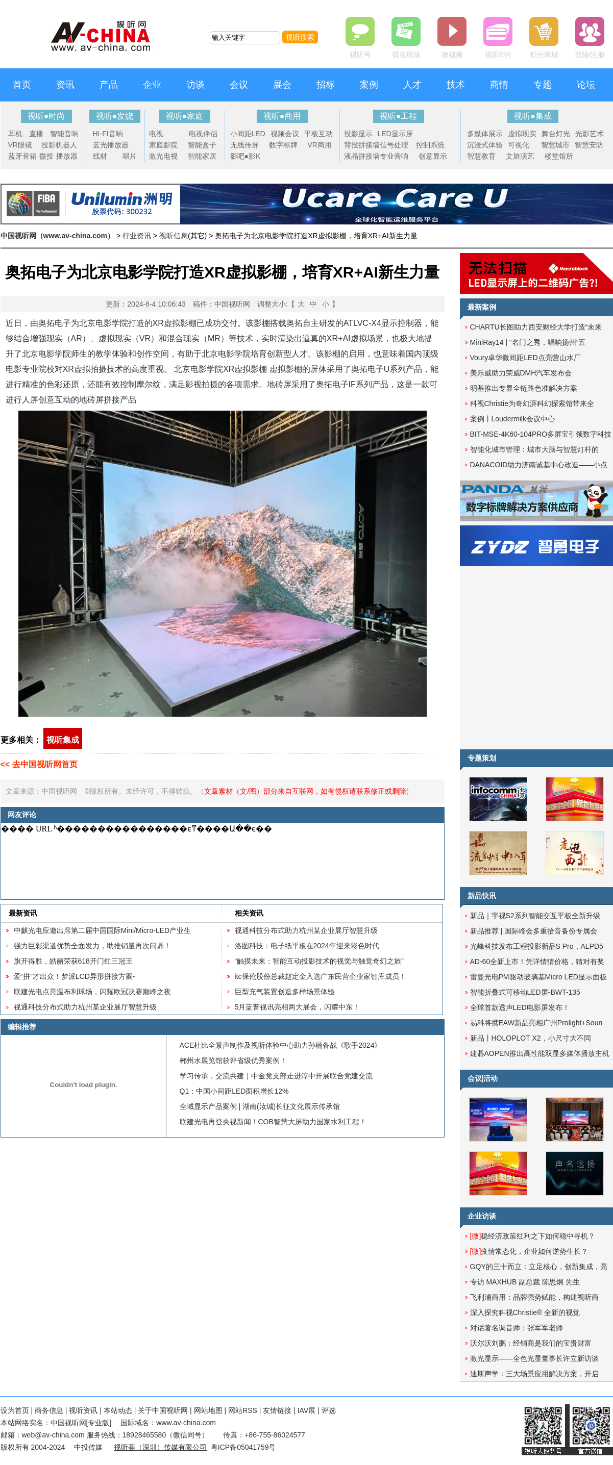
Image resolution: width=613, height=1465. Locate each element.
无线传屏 (244, 145)
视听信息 (173, 236)
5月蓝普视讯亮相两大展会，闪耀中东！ (297, 1007)
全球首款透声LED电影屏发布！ (520, 1007)
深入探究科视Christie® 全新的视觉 (525, 1312)
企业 (152, 85)
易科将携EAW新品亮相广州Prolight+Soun (536, 1023)
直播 (36, 134)
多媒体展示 (485, 134)
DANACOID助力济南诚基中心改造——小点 (539, 465)
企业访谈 (482, 1216)
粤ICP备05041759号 (243, 1447)
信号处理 (394, 145)
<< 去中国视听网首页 (39, 764)
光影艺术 (589, 134)
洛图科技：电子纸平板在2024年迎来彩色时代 (307, 946)
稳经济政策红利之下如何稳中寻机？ (533, 1236)
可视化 (518, 145)
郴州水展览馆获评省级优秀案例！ (233, 1060)
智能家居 (202, 156)
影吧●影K (245, 156)
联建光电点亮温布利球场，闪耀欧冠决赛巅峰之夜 (92, 992)
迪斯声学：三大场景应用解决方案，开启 (534, 1374)
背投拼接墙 (362, 145)
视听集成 (62, 740)
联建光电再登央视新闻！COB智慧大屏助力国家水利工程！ (273, 1122)
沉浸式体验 (485, 145)
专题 (542, 85)
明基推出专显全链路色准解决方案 (523, 388)
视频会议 (285, 134)
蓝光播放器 (111, 145)
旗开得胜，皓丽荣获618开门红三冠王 (73, 961)
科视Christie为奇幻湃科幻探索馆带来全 (532, 403)
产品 (109, 85)
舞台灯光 (556, 134)
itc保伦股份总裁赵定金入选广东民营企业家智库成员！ (320, 976)
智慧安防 (589, 145)
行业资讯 (136, 236)
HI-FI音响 (108, 134)
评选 (329, 1410)
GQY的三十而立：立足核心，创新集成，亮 (538, 1266)
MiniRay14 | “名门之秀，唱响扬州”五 (528, 342)
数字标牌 (283, 145)
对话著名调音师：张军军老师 (516, 1328)
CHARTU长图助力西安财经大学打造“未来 (536, 327)
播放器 (67, 156)
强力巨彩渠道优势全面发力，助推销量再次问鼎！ (92, 946)
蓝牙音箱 (22, 156)
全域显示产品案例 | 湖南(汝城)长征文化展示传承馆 (260, 1106)
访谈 (195, 85)
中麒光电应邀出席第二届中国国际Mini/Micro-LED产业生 (102, 930)
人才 (412, 85)
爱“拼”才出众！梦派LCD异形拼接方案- (74, 976)
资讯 (65, 85)
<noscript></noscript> (220, 861)
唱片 (129, 156)
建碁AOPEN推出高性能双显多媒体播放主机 (539, 1053)
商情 (499, 85)
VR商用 (320, 145)
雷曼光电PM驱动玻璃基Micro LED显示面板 (538, 977)
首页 (22, 85)
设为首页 (15, 1410)
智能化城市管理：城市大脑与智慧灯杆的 (534, 449)
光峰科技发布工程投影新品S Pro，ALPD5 (536, 946)
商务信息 (49, 1410)
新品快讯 (482, 896)
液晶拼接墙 (362, 156)
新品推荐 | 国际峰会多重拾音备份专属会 (533, 931)
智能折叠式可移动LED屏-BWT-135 (525, 992)
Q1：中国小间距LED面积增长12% (234, 1091)
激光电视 (163, 156)
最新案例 (482, 307)
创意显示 (433, 156)
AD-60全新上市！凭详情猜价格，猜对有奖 (537, 961)
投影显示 (358, 134)
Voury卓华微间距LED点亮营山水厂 (525, 357)
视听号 (360, 54)
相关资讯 (249, 913)
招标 (325, 85)
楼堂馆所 (559, 156)
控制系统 (430, 145)
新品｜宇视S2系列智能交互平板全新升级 (535, 916)
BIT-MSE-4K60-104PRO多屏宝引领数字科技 (541, 434)
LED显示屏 (395, 134)
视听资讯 (83, 1410)
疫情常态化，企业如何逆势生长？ (529, 1251)
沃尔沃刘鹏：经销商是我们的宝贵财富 (531, 1343)
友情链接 (277, 1410)
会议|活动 (483, 1078)
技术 (456, 85)
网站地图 (208, 1410)
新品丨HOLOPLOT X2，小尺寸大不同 (530, 1038)
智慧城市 (555, 145)
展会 (282, 85)
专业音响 (394, 156)
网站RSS (242, 1410)
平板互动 (318, 134)
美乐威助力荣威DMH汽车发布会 (521, 373)
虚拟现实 (522, 134)
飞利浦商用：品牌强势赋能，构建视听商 (534, 1297)
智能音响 (64, 134)
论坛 (586, 85)
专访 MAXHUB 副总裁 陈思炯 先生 (525, 1282)
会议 (239, 85)
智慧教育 (481, 156)
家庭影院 (163, 145)
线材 (100, 156)
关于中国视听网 (163, 1410)
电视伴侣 (203, 134)
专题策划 (482, 758)
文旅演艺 (520, 156)
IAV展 (307, 1410)
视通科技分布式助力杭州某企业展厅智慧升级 (85, 1007)
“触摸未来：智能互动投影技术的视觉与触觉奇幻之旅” (319, 961)
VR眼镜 (20, 145)
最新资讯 (23, 913)
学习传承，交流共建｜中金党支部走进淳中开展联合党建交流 (276, 1076)
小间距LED (247, 134)
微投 (46, 156)
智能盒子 (202, 145)
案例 (369, 85)
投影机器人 (59, 145)
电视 (156, 134)
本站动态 (118, 1410)
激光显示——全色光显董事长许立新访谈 (534, 1358)
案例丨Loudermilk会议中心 (512, 419)
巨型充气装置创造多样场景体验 (285, 992)
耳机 (15, 134)
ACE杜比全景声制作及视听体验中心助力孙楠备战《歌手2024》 (281, 1045)
